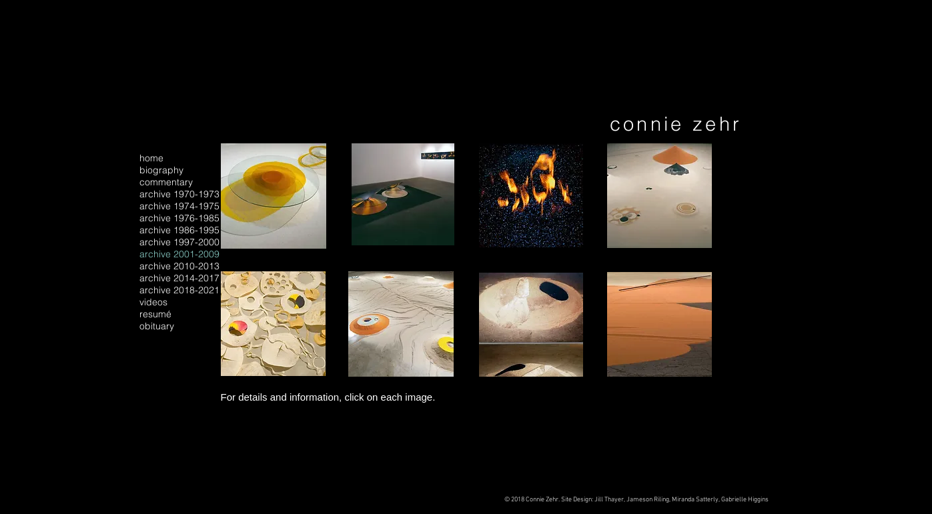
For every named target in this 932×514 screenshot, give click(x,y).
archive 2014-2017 (179, 278)
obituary (156, 326)
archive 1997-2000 (179, 242)
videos (153, 302)
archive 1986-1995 (179, 230)
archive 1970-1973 (179, 194)
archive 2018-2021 (179, 290)
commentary (166, 182)
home (151, 158)
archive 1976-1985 (179, 218)
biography (161, 170)
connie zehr (676, 123)
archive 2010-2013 (179, 266)
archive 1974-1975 (179, 206)
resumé (155, 314)
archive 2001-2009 (179, 254)
